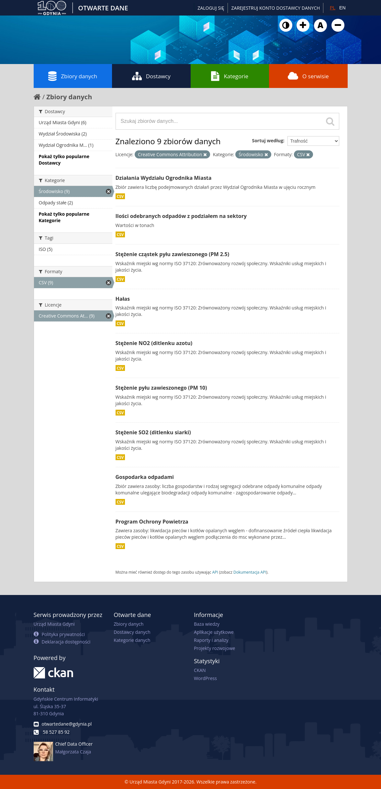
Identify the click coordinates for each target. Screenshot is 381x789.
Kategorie (229, 76)
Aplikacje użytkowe (214, 632)
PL (332, 7)
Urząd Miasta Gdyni (54, 624)
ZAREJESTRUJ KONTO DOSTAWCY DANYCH (275, 8)
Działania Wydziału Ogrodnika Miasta (164, 177)
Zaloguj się (210, 8)
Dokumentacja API (249, 572)
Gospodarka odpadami (145, 477)
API (215, 572)
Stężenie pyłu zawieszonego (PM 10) (161, 387)
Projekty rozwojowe (214, 648)
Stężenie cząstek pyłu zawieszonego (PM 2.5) (173, 254)
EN (342, 7)
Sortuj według (267, 140)
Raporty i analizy (211, 640)
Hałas (123, 298)
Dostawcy (151, 76)
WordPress (205, 678)
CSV (120, 196)
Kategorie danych (132, 640)
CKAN (200, 670)
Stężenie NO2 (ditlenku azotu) (154, 343)
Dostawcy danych (132, 632)
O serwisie (308, 76)
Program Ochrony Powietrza (152, 521)
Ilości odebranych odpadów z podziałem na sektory (181, 216)
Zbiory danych (72, 76)
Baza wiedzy (206, 624)
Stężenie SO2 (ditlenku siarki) (153, 432)
